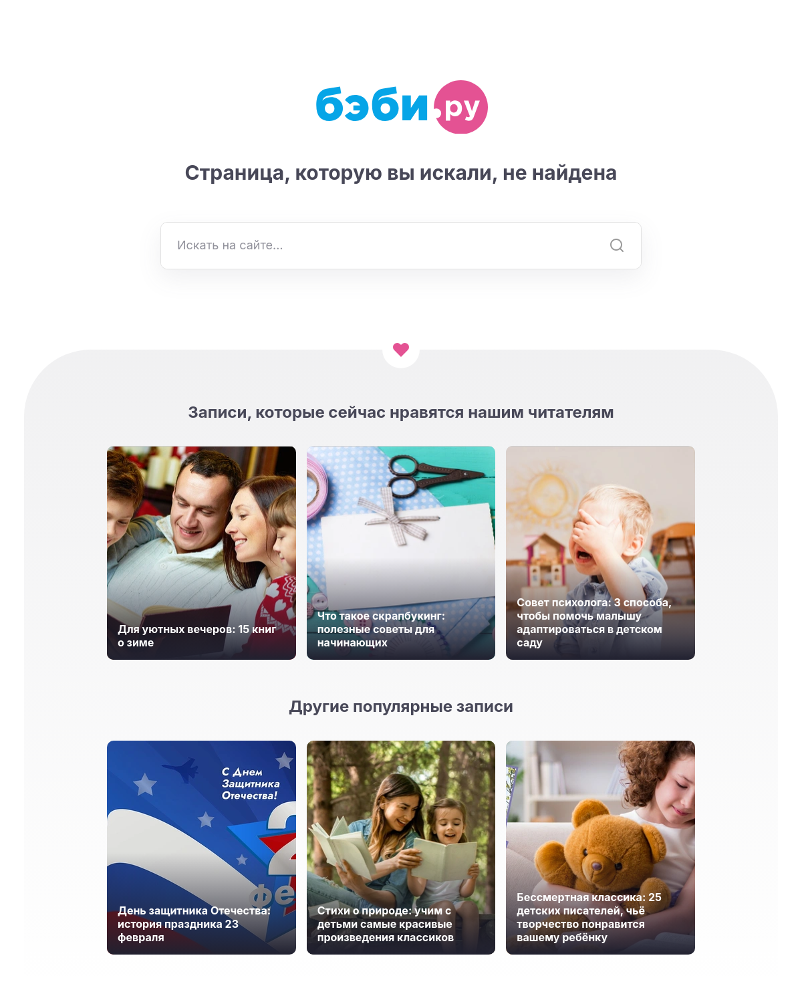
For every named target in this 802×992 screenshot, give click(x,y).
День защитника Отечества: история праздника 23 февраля (194, 924)
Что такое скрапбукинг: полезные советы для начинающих (381, 629)
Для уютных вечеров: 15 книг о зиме (197, 635)
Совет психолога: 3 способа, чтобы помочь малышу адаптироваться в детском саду (594, 622)
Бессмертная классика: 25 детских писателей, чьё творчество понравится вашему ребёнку (589, 917)
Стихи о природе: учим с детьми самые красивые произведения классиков (385, 924)
